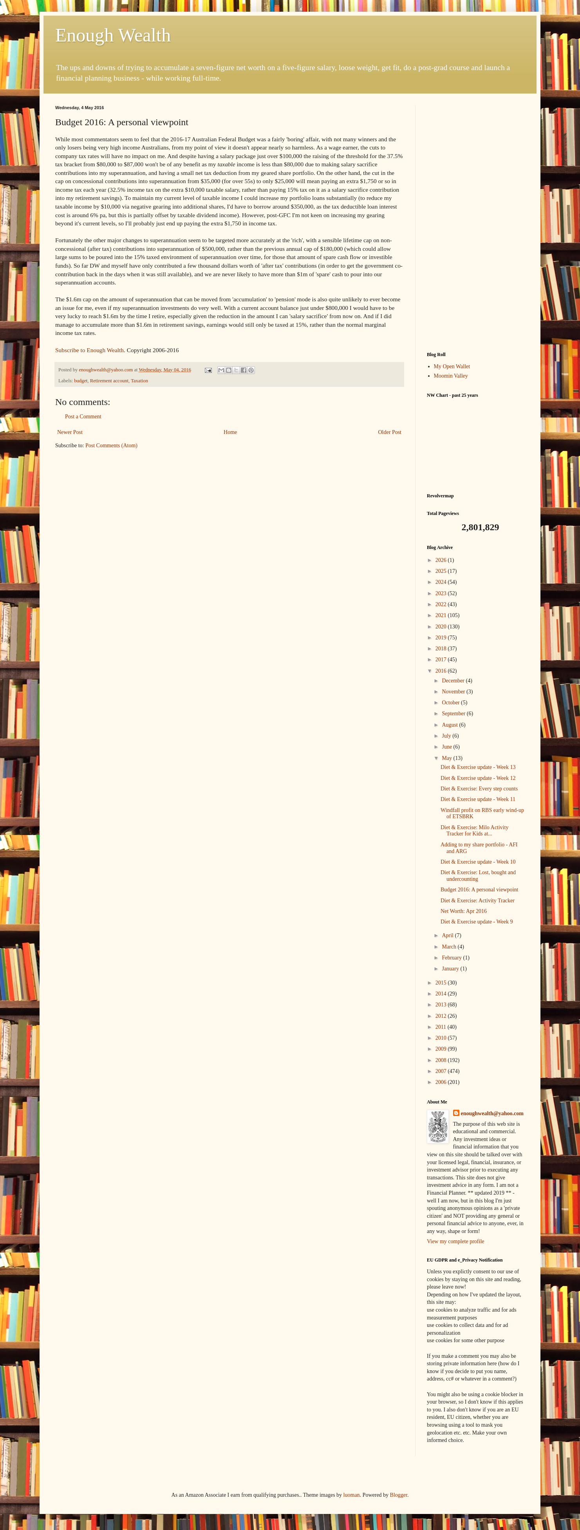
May (447, 758)
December (454, 681)
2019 (441, 638)
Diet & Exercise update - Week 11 (478, 799)
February (452, 958)
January (451, 969)
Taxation (139, 380)
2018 (441, 649)
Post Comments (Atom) (111, 445)
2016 (441, 671)
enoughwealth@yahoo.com (492, 1113)
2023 (441, 593)
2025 (441, 571)
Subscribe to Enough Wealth (89, 350)
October (451, 703)
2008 (441, 1060)
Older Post (390, 432)
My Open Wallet (452, 366)
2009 (441, 1049)
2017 (441, 659)
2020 (441, 627)
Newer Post (70, 432)
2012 (441, 1016)
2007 (441, 1071)
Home (230, 432)
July (447, 736)
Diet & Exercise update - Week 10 (478, 862)
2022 (441, 604)
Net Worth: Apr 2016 (464, 911)
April (448, 935)
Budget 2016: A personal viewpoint (479, 890)
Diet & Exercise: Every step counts (479, 789)
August (450, 725)
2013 (441, 1005)
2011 (441, 1027)
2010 (441, 1038)
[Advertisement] (476, 222)
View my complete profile (455, 1241)
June (447, 747)
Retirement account (109, 380)
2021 (441, 615)
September (454, 713)
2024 (441, 582)
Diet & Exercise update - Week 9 (477, 922)
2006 (441, 1082)
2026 (441, 560)
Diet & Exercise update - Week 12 (478, 778)
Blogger (398, 1495)
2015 (441, 983)
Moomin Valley (451, 376)
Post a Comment (83, 416)
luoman (351, 1495)
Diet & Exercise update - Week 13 (478, 767)
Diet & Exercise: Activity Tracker (478, 901)
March (449, 947)
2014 (441, 994)
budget (80, 380)
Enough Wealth (113, 35)
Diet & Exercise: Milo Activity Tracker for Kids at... (474, 830)
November (454, 692)
